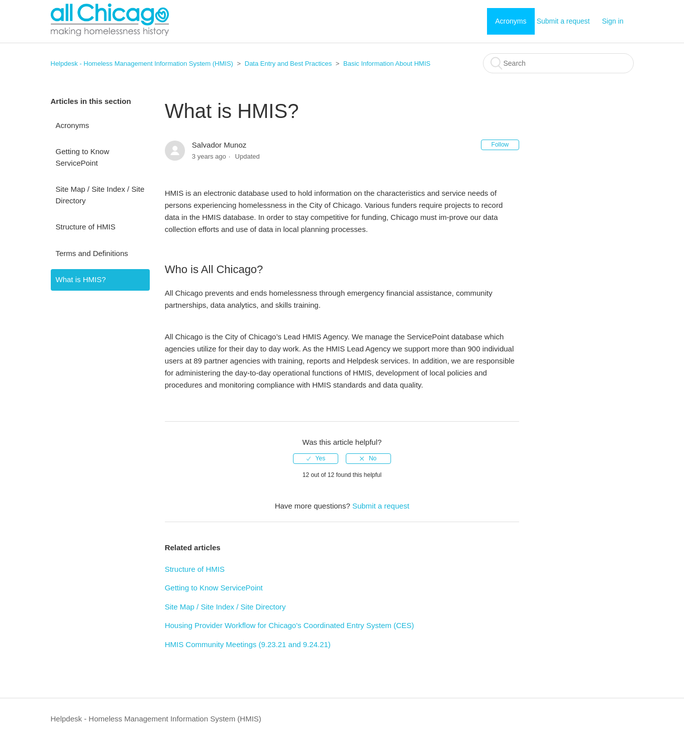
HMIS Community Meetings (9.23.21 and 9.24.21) (248, 644)
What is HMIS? (81, 279)
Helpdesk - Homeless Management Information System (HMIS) (142, 63)
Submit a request (563, 21)
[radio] (315, 458)
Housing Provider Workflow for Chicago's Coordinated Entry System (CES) (289, 625)
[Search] (558, 63)
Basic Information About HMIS (386, 63)
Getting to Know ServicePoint (83, 157)
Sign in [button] (613, 21)
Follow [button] (500, 144)
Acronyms (510, 21)
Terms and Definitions (92, 253)
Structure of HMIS (86, 226)
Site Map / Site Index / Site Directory (100, 195)
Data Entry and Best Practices (288, 63)
